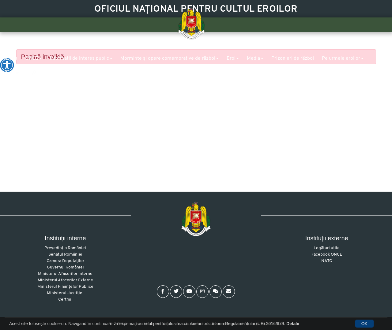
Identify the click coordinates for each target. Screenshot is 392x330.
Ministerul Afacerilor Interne (65, 274)
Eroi (231, 58)
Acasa (10, 58)
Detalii (292, 323)
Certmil (65, 299)
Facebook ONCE (326, 254)
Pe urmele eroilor (341, 58)
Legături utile (327, 248)
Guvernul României (65, 267)
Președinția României (65, 248)
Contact (12, 73)
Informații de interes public (79, 58)
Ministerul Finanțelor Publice (65, 286)
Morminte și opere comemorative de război (167, 58)
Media (253, 58)
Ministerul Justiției (65, 293)
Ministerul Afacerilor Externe (65, 280)
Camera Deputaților (65, 261)
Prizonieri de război (292, 58)
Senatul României (65, 254)
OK (364, 323)
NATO (326, 261)
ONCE (31, 58)
